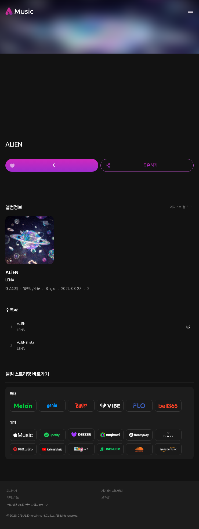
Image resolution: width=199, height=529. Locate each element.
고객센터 (106, 497)
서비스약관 (12, 497)
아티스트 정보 (182, 207)
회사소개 (11, 491)
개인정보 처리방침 (111, 491)
